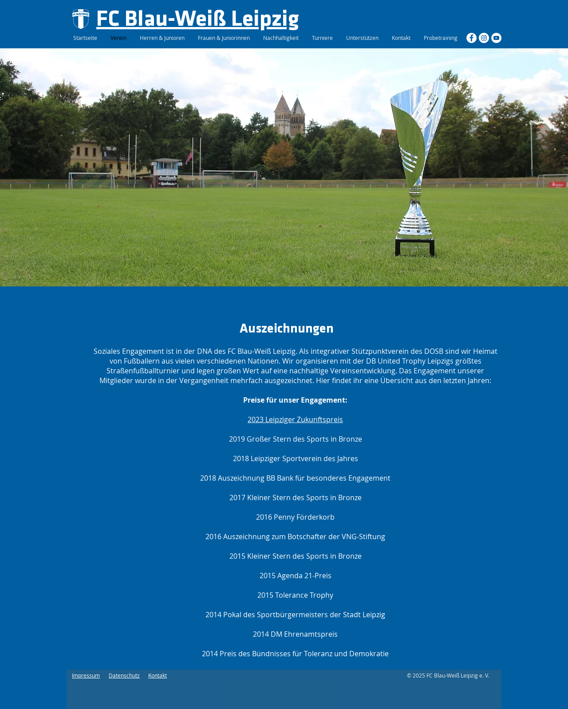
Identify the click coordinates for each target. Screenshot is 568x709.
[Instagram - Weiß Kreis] (484, 38)
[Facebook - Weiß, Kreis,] (471, 38)
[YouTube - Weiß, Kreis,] (496, 38)
